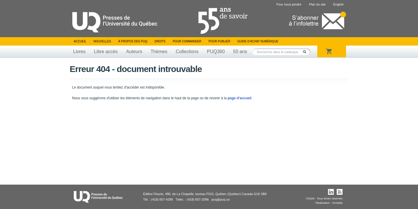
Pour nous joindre (288, 4)
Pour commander (187, 41)
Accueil (80, 41)
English (338, 4)
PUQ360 (216, 51)
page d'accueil (239, 98)
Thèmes (159, 51)
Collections (187, 51)
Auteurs (134, 51)
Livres (79, 51)
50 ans (240, 51)
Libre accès (106, 51)
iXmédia (337, 202)
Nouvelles (102, 41)
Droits (159, 41)
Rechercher (306, 51)
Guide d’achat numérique (257, 41)
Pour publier (219, 41)
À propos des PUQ (132, 41)
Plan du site (317, 4)
